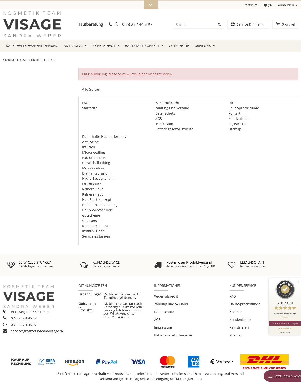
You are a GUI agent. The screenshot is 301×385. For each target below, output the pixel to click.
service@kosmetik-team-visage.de (33, 331)
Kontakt (234, 113)
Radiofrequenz (93, 157)
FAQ (85, 103)
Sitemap (234, 129)
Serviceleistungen (96, 236)
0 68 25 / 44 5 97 (137, 24)
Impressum (164, 124)
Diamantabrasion (95, 173)
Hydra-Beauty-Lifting (98, 178)
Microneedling (93, 152)
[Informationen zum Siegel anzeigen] (285, 330)
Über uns (205, 45)
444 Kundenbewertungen (285, 323)
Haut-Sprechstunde (243, 108)
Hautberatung (90, 24)
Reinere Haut (105, 45)
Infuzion (88, 147)
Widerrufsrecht (167, 103)
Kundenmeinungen (97, 226)
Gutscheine (179, 45)
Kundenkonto (238, 118)
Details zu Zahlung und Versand (218, 373)
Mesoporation (93, 168)
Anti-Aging (75, 45)
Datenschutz (165, 113)
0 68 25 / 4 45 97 (20, 318)
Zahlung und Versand (172, 108)
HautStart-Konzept (144, 45)
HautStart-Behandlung (100, 204)
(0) (268, 5)
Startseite (250, 5)
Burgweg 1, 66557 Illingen (27, 312)
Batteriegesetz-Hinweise (174, 129)
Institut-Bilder (93, 231)
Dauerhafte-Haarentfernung (32, 45)
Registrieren (238, 124)
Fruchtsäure (91, 184)
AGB (158, 118)
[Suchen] (194, 24)
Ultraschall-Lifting (96, 163)
